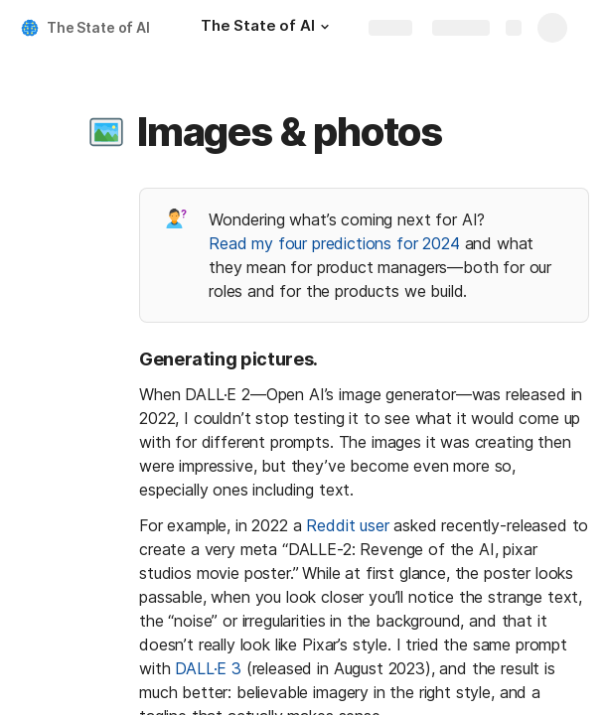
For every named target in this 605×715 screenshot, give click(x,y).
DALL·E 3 (208, 668)
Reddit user (347, 525)
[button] (325, 27)
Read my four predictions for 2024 (334, 243)
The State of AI (98, 27)
